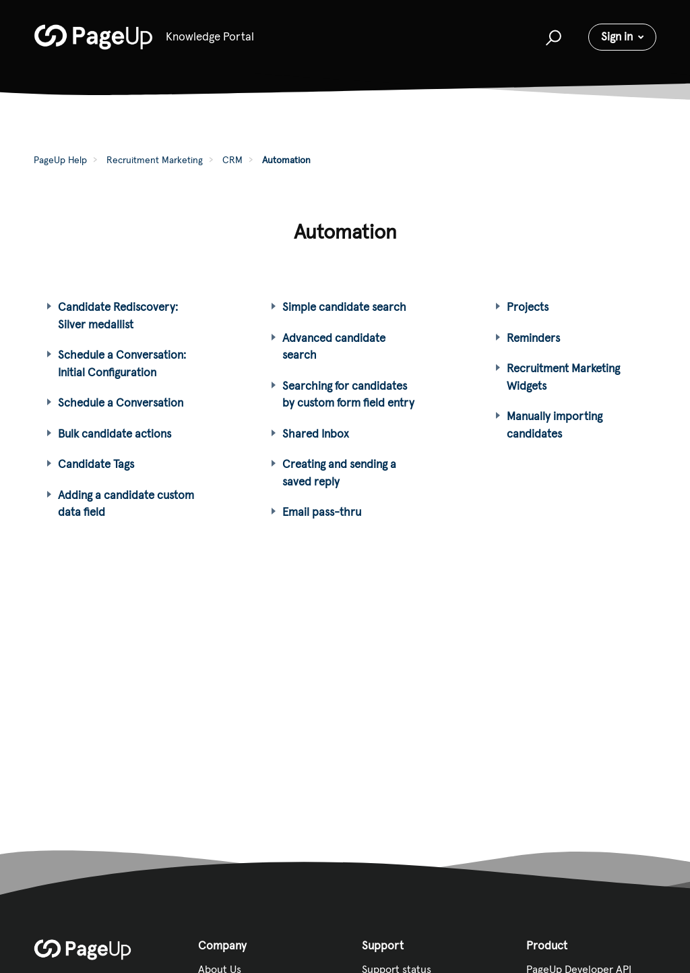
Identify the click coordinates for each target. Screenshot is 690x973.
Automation (286, 160)
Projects (527, 306)
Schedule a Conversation (120, 402)
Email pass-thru (321, 511)
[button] (551, 37)
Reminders (533, 337)
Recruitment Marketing (154, 160)
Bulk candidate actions (114, 433)
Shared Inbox (315, 433)
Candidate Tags (96, 463)
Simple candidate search (344, 306)
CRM (232, 160)
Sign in (617, 36)
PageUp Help (60, 160)
